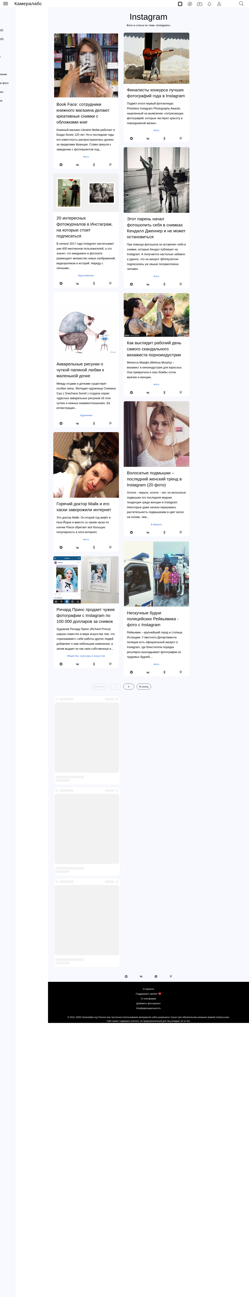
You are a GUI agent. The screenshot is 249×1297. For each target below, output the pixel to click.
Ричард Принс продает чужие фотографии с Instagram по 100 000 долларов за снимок (85, 615)
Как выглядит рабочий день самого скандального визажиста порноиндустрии (154, 348)
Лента (12, 13)
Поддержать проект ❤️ (17, 171)
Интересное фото (12, 138)
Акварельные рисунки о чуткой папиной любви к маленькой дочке (80, 370)
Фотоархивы (9, 131)
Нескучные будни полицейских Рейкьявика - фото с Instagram (152, 619)
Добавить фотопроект (17, 184)
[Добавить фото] (199, 3)
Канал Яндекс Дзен (15, 197)
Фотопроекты (10, 145)
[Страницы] (180, 3)
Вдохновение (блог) (14, 117)
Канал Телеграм (14, 203)
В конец (144, 686)
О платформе (12, 177)
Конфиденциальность (17, 190)
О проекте (10, 164)
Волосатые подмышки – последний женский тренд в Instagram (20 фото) (154, 479)
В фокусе (156, 524)
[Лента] (189, 3)
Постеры (7, 152)
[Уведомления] (209, 3)
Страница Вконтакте (16, 209)
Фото (86, 157)
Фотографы (9, 124)
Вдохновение (86, 275)
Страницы (15, 21)
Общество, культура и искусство (86, 656)
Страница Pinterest (15, 216)
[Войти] (219, 3)
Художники (86, 415)
